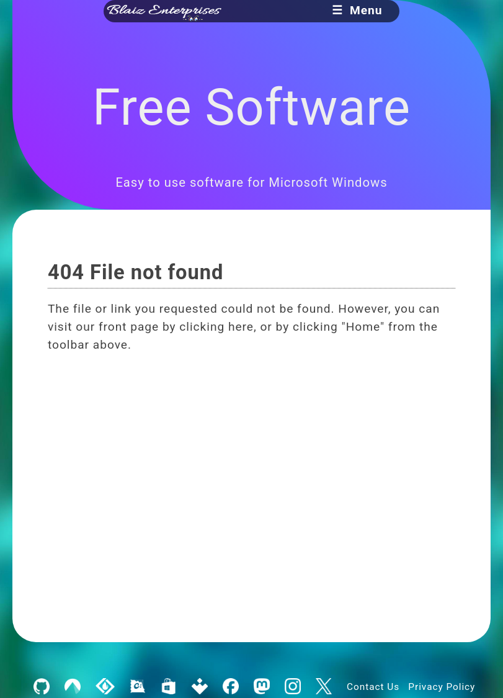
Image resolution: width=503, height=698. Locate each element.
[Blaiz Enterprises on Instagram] (292, 686)
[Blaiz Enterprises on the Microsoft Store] (168, 686)
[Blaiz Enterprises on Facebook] (230, 686)
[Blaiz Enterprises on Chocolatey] (137, 686)
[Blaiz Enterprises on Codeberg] (73, 686)
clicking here (216, 327)
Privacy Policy (441, 686)
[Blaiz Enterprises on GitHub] (42, 686)
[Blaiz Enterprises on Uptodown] (199, 686)
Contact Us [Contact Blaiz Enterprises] (373, 686)
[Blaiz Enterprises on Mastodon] (261, 686)
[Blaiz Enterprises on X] (323, 686)
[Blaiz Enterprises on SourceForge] (105, 686)
